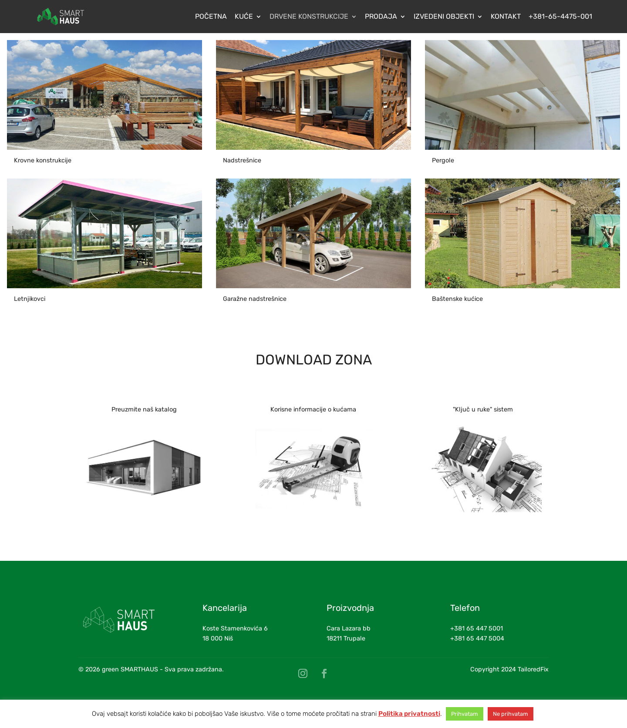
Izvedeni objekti (444, 16)
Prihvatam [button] (464, 714)
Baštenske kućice (457, 299)
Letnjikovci (29, 299)
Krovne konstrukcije (42, 160)
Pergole (443, 160)
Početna (211, 16)
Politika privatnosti (409, 714)
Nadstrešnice (242, 160)
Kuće (244, 16)
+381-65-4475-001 (560, 16)
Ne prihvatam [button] (510, 714)
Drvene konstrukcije (309, 16)
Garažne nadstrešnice (255, 299)
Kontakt (506, 16)
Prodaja (381, 16)
